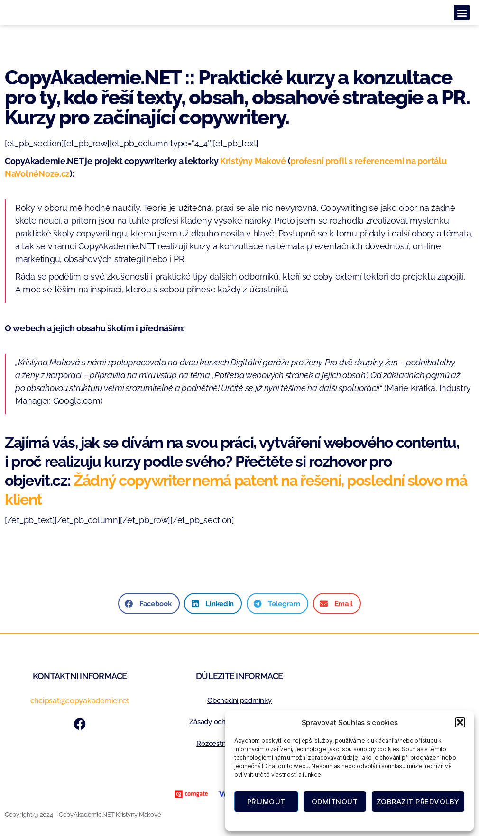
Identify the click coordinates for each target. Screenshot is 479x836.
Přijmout (266, 801)
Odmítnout (335, 801)
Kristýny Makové (253, 161)
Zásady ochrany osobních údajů (373, 820)
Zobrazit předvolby (418, 801)
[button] (460, 722)
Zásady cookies (304, 820)
